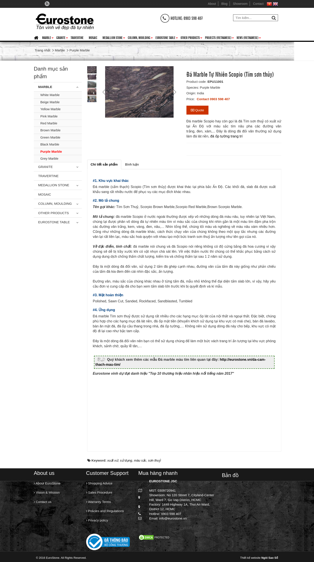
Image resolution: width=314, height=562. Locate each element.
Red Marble (48, 123)
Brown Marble (50, 130)
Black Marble (49, 144)
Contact (258, 3)
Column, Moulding (140, 38)
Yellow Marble (50, 109)
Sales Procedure (99, 495)
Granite (62, 38)
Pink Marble (49, 116)
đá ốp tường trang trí (226, 136)
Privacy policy (97, 523)
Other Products (191, 38)
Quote (197, 110)
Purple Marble (51, 151)
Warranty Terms (98, 504)
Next (174, 91)
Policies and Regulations (105, 513)
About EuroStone (47, 486)
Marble (48, 38)
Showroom (240, 3)
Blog (224, 3)
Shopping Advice (99, 486)
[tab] (104, 164)
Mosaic (93, 37)
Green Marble (50, 137)
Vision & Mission (47, 495)
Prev (104, 91)
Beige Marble (50, 102)
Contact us (42, 504)
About (212, 3)
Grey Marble (49, 158)
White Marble (50, 95)
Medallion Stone (113, 38)
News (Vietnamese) (249, 38)
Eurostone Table (166, 38)
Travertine (77, 37)
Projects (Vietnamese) (219, 38)
